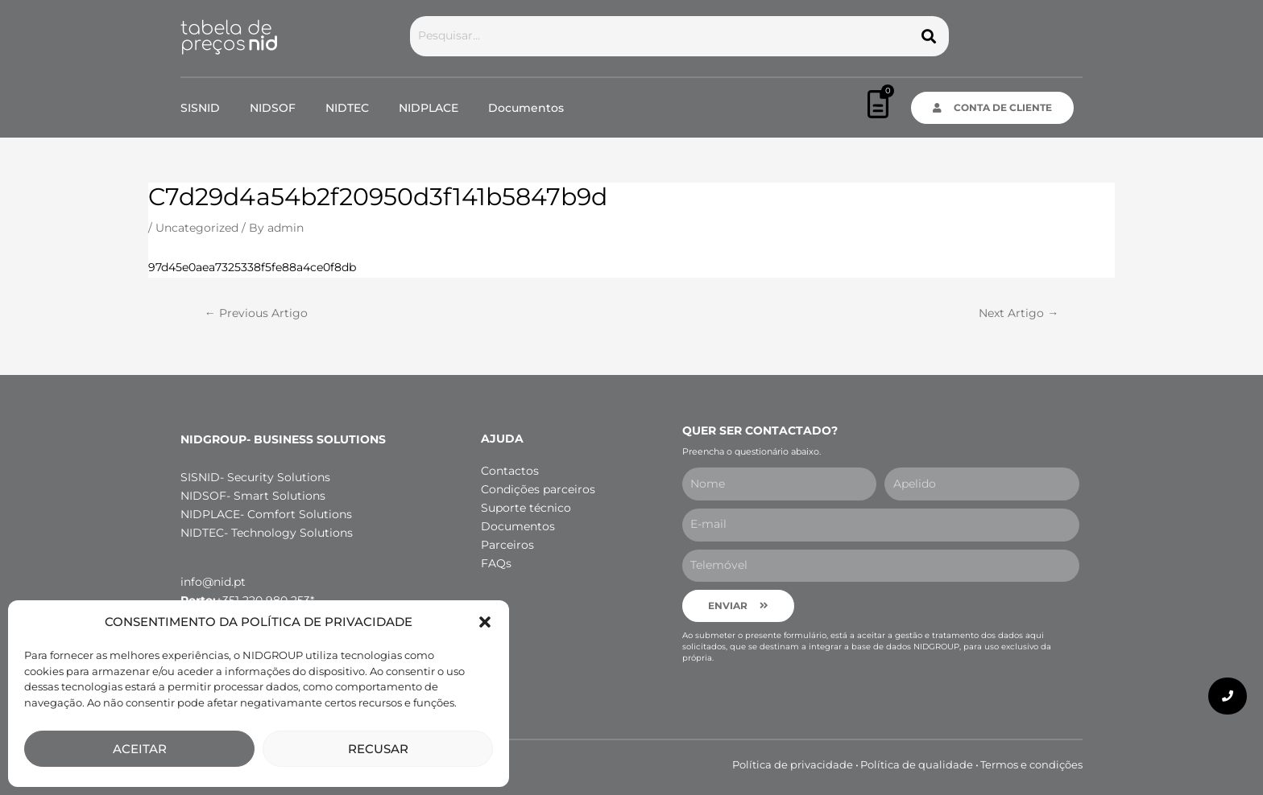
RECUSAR (378, 748)
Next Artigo (1018, 313)
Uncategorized (196, 227)
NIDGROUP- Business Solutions (283, 439)
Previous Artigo (256, 313)
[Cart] (878, 104)
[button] (485, 622)
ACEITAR (140, 748)
